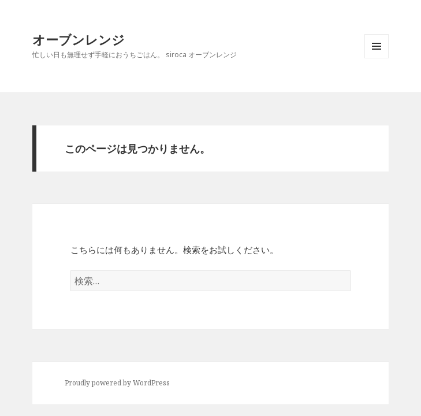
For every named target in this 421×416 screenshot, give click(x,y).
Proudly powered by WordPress (117, 383)
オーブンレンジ (78, 39)
